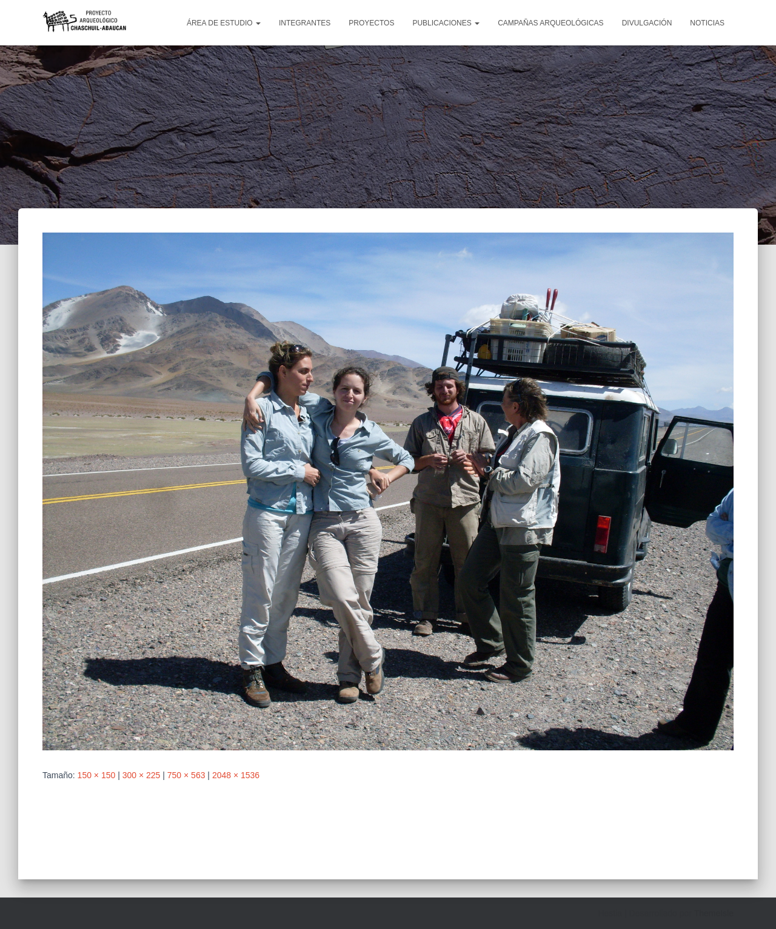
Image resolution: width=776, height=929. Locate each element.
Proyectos (371, 23)
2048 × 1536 (235, 775)
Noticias (707, 23)
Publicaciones (446, 23)
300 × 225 (141, 775)
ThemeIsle (714, 913)
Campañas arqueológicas (551, 23)
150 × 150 (97, 775)
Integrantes (304, 23)
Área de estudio (224, 23)
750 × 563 (186, 775)
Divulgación (647, 23)
